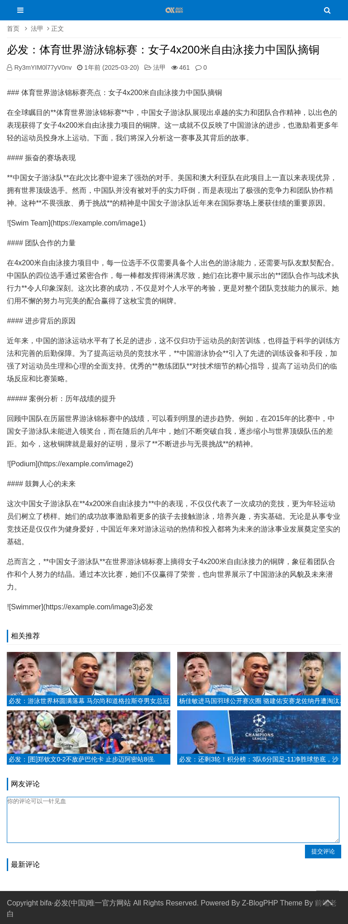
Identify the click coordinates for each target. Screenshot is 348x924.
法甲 (37, 28)
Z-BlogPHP (260, 903)
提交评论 (323, 851)
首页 (13, 28)
